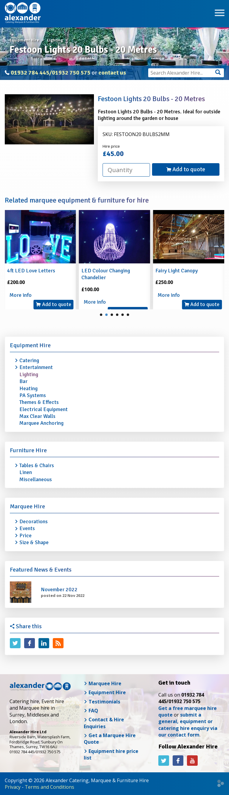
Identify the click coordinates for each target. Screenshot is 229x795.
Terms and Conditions (49, 787)
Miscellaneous (35, 479)
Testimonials (102, 701)
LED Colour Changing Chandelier (105, 274)
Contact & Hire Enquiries (104, 722)
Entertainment (36, 367)
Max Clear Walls (37, 416)
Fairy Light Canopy (176, 270)
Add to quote (185, 169)
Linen (25, 472)
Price (25, 535)
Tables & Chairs (36, 465)
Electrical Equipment (43, 409)
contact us (112, 72)
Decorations (33, 521)
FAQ (91, 710)
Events (27, 528)
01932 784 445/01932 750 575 (50, 72)
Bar (23, 381)
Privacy (13, 787)
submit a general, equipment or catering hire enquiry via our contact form (187, 724)
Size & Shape (34, 542)
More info (21, 295)
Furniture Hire (28, 450)
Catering (29, 360)
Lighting (28, 374)
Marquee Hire (27, 506)
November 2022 (59, 589)
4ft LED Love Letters (31, 270)
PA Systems (32, 395)
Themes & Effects (39, 402)
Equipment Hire (30, 345)
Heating (28, 388)
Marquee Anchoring (41, 423)
